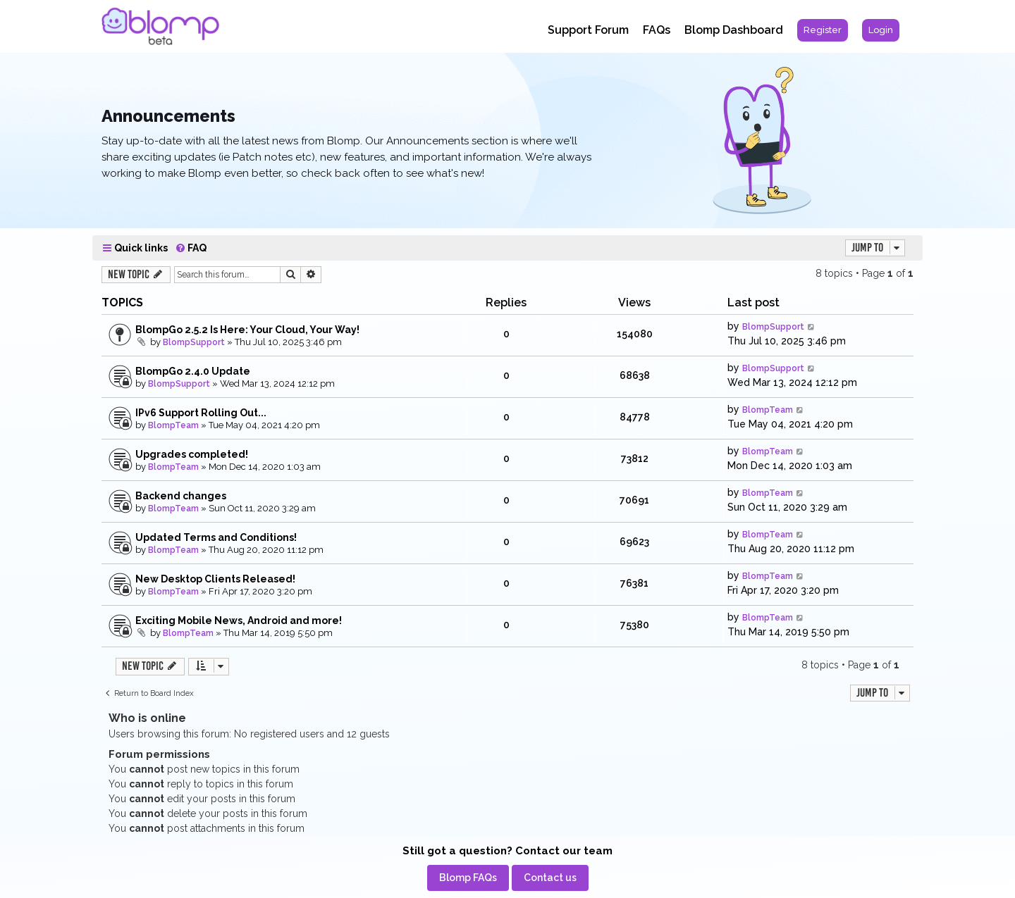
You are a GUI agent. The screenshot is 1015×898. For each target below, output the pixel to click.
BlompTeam (173, 425)
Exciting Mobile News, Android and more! (238, 620)
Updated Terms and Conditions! (216, 537)
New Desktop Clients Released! (215, 579)
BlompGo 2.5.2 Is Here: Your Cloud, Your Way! (247, 329)
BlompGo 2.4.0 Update (192, 371)
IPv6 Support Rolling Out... (200, 412)
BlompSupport (194, 342)
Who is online (147, 718)
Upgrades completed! (191, 454)
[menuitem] (822, 30)
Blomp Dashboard (733, 30)
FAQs (656, 30)
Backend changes (180, 495)
